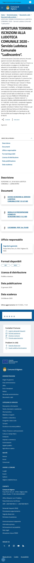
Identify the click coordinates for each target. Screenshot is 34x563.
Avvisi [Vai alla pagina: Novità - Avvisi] (4, 459)
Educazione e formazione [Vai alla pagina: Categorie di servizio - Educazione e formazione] (10, 406)
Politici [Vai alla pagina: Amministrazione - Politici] (5, 391)
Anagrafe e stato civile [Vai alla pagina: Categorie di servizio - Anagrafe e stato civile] (9, 421)
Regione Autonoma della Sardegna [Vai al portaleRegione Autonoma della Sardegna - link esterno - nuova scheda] (12, 2)
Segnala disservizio (8, 514)
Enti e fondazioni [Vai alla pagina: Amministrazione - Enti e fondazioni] (8, 388)
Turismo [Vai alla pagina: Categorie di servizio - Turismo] (5, 423)
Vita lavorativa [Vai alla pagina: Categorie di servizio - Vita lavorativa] (7, 412)
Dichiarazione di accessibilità (11, 527)
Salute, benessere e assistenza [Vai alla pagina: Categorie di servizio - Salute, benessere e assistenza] (12, 409)
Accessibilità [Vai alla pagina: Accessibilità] (24, 557)
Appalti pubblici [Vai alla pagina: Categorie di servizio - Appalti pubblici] (7, 445)
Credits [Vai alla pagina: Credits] (16, 557)
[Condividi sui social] (5, 119)
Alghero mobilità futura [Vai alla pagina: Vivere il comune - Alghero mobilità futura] (10, 480)
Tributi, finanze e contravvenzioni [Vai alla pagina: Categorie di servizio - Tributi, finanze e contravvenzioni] (13, 431)
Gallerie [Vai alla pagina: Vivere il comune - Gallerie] (5, 477)
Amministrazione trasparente (12, 521)
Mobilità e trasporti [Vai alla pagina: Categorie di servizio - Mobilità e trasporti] (8, 415)
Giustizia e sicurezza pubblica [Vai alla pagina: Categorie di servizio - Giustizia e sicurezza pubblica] (11, 426)
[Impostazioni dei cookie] (3, 560)
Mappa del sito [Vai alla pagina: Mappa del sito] (7, 557)
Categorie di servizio (10, 402)
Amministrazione (12, 15)
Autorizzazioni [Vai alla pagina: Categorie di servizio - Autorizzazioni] (7, 442)
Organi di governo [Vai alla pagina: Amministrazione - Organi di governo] (8, 380)
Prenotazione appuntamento (11, 511)
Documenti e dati (24, 15)
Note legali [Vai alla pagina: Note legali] (6, 530)
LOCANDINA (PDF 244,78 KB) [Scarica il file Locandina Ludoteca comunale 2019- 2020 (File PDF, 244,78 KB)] (18, 227)
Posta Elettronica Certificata (11, 501)
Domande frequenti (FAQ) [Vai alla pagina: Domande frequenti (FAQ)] (10, 508)
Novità (5, 453)
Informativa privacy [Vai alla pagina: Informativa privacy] (9, 524)
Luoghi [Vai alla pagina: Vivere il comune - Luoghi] (5, 471)
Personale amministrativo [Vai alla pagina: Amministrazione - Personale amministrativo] (10, 394)
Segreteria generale (10, 246)
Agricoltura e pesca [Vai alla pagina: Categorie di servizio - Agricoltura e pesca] (8, 448)
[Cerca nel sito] (29, 8)
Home (3, 15)
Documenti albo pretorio (8, 17)
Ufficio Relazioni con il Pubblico (12, 498)
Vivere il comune (9, 467)
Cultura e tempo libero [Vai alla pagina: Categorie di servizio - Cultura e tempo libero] (9, 434)
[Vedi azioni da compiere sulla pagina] (15, 119)
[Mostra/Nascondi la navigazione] (2, 8)
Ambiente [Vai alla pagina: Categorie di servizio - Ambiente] (6, 437)
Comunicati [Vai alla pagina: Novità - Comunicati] (6, 462)
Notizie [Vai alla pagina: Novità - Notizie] (5, 456)
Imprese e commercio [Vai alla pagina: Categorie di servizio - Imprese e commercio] (9, 439)
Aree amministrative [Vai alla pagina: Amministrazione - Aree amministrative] (9, 383)
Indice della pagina (8, 138)
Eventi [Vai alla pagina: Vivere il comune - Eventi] (5, 474)
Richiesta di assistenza (10, 517)
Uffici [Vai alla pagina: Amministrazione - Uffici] (4, 385)
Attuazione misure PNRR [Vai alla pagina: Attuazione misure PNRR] (10, 533)
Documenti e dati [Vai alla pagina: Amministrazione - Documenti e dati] (8, 397)
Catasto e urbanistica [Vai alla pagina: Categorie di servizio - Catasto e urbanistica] (9, 418)
